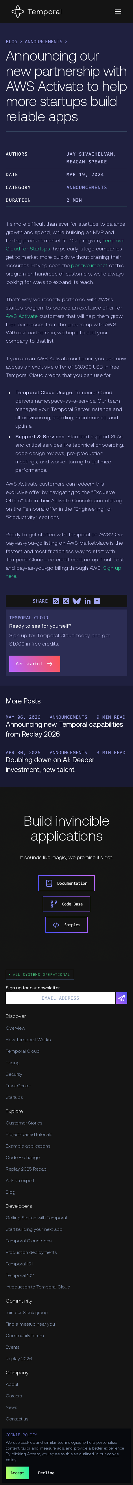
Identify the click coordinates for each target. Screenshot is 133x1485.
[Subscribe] (121, 998)
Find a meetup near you (30, 1324)
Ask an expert (20, 1181)
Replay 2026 (19, 1359)
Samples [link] (66, 924)
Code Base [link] (66, 904)
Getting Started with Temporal (36, 1218)
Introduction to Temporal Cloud (38, 1287)
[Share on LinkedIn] (87, 601)
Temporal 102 (20, 1275)
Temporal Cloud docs (29, 1241)
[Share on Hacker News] (97, 601)
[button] (118, 11)
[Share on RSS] (56, 601)
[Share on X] (66, 601)
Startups (14, 1097)
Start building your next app (34, 1229)
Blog (11, 41)
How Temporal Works (28, 1040)
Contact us (17, 1419)
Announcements (43, 41)
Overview (15, 1028)
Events (13, 1347)
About (12, 1384)
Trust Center (18, 1086)
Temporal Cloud (23, 1051)
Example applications (28, 1146)
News (11, 1407)
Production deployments (31, 1252)
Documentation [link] (66, 883)
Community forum (25, 1336)
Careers (14, 1396)
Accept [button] (17, 1472)
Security (14, 1074)
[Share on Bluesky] (77, 601)
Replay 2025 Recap (26, 1169)
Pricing (13, 1063)
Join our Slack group (27, 1313)
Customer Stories (24, 1123)
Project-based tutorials (29, 1135)
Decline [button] (46, 1472)
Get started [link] (34, 663)
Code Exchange (23, 1158)
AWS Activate (22, 316)
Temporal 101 (19, 1264)
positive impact (89, 266)
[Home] (36, 11)
